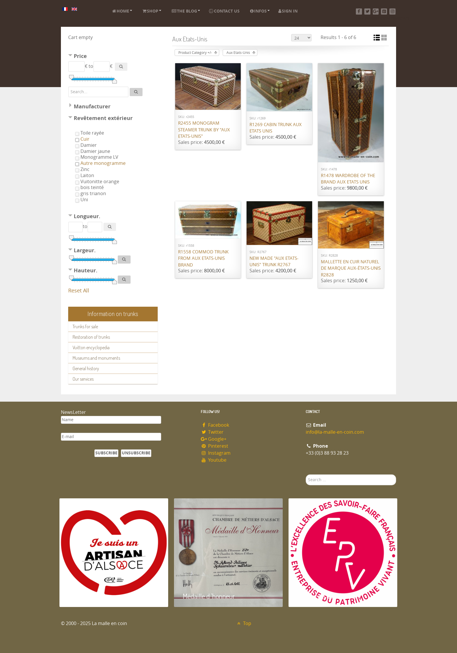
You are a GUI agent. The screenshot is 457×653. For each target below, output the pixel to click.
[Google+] (376, 11)
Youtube (213, 460)
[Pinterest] (384, 11)
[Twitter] (367, 11)
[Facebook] (359, 11)
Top (243, 623)
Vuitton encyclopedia (91, 347)
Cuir (84, 139)
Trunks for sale (85, 326)
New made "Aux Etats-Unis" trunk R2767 (273, 262)
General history (86, 368)
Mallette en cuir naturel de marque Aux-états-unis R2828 (351, 268)
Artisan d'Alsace (89, 596)
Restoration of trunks (91, 337)
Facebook (215, 425)
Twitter (212, 432)
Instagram (216, 453)
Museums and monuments (96, 358)
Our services (83, 379)
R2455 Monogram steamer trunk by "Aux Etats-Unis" (204, 130)
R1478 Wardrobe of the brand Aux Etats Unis (348, 179)
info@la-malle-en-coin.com (335, 432)
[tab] (113, 57)
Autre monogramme (103, 163)
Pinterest (214, 446)
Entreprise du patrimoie (329, 596)
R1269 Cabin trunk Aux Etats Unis (275, 128)
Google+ (213, 439)
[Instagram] (392, 11)
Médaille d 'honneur (209, 596)
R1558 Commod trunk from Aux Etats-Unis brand (203, 258)
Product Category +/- (195, 53)
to (91, 66)
